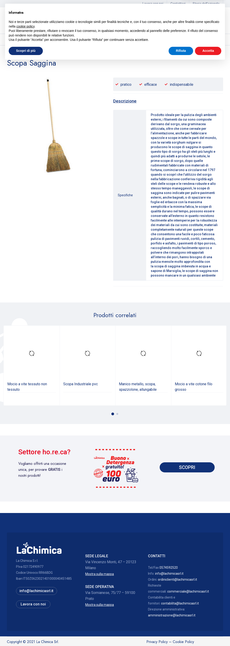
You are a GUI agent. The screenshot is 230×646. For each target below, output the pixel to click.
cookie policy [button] (25, 609)
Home (11, 53)
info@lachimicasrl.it (169, 573)
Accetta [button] (208, 633)
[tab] (125, 101)
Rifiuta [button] (181, 633)
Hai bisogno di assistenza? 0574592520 (172, 20)
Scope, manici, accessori (68, 53)
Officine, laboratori (33, 53)
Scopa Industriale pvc (80, 384)
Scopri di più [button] (26, 633)
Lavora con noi (152, 4)
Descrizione (125, 101)
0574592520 (168, 567)
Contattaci (178, 4)
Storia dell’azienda (206, 4)
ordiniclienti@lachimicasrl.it (177, 579)
